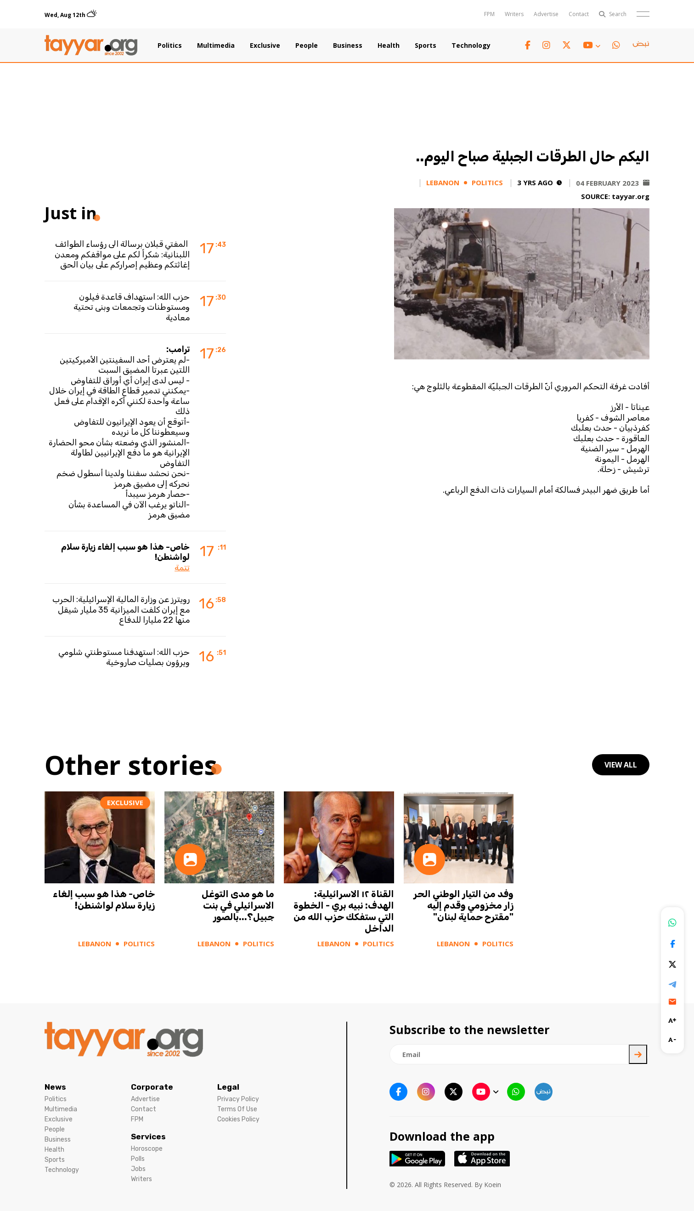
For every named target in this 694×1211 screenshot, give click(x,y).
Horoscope (147, 1149)
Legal (228, 1087)
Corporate (152, 1087)
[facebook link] (527, 45)
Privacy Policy (238, 1099)
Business (347, 45)
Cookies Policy (238, 1119)
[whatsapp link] (616, 45)
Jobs (138, 1169)
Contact (579, 14)
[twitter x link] (566, 45)
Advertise (546, 14)
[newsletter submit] (638, 1054)
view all (620, 765)
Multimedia (216, 45)
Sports (425, 45)
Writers (514, 14)
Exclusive (265, 45)
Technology (471, 45)
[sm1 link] (640, 45)
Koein (492, 1184)
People (306, 45)
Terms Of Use (237, 1109)
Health (389, 45)
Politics (170, 45)
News (55, 1087)
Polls (138, 1159)
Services (148, 1136)
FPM (489, 14)
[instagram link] (546, 45)
